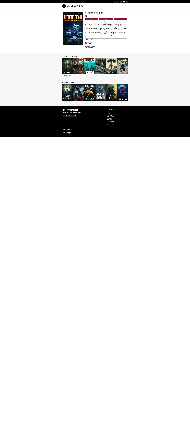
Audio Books (105, 6)
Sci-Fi (68, 9)
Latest (93, 6)
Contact (109, 126)
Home (88, 6)
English (90, 42)
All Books (98, 6)
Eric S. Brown (92, 16)
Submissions (119, 6)
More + (125, 6)
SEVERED (75, 6)
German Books (111, 118)
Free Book (112, 6)
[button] (120, 19)
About (109, 124)
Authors (109, 123)
